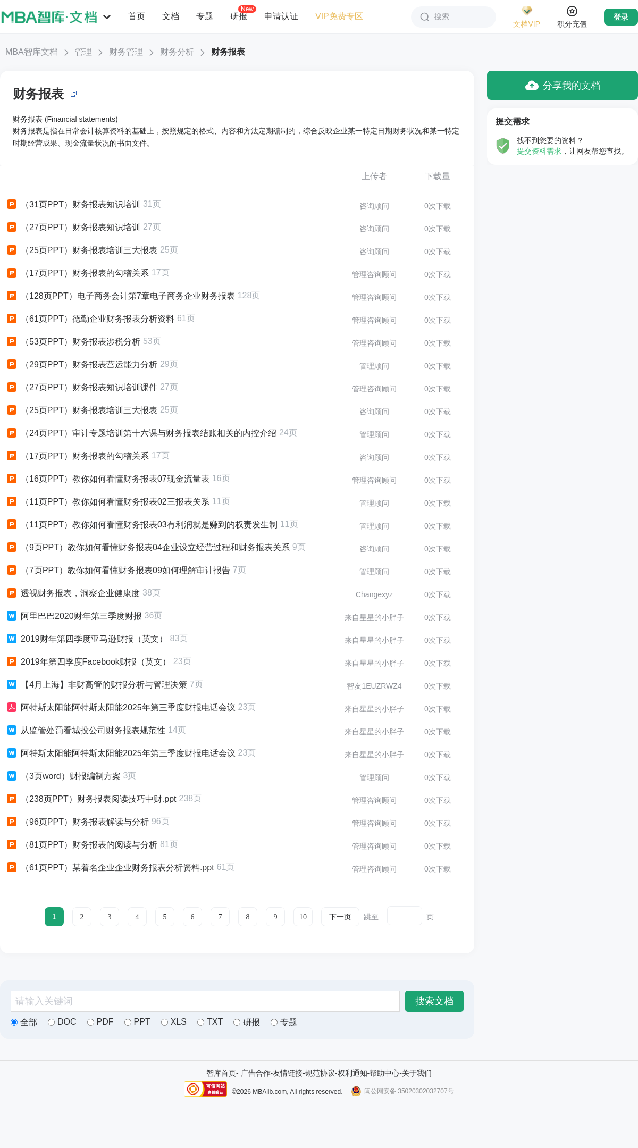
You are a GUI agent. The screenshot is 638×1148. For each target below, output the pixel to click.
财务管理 (126, 51)
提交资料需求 (539, 151)
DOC (62, 1021)
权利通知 (352, 1073)
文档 (170, 16)
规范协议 (320, 1073)
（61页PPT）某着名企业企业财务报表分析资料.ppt (109, 868)
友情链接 (288, 1073)
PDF (100, 1021)
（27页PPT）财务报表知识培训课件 (81, 387)
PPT (137, 1021)
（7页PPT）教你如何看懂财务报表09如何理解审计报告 (117, 570)
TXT (210, 1021)
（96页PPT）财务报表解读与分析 (77, 822)
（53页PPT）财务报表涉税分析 (72, 342)
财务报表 (228, 51)
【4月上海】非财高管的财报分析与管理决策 (96, 685)
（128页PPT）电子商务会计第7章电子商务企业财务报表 (120, 296)
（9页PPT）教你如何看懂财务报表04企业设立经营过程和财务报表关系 (147, 548)
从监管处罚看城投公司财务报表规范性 (85, 730)
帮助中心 (384, 1073)
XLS (174, 1021)
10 (303, 917)
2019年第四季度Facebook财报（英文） (88, 662)
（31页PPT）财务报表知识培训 (72, 205)
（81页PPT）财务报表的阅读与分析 (81, 845)
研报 (238, 16)
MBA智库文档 (31, 51)
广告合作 (256, 1073)
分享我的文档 (562, 85)
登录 (621, 17)
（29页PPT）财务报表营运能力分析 (81, 365)
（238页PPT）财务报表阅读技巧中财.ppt (91, 799)
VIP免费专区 (339, 16)
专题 (204, 16)
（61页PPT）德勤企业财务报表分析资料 (89, 319)
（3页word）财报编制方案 (63, 776)
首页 (136, 16)
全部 (24, 1022)
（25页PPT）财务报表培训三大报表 (81, 250)
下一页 (340, 917)
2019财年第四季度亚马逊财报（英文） (86, 639)
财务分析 (177, 51)
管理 (83, 51)
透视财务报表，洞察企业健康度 (72, 593)
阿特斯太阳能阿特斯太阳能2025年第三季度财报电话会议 (120, 708)
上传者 (374, 176)
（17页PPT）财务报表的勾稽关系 (77, 273)
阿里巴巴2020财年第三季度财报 (73, 616)
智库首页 (221, 1073)
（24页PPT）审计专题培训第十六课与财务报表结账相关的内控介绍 (140, 433)
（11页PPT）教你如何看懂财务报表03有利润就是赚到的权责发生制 (141, 525)
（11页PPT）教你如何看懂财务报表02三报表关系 (107, 502)
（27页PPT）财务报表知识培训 (72, 227)
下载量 (437, 176)
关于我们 (417, 1073)
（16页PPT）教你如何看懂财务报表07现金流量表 (107, 479)
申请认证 (281, 16)
